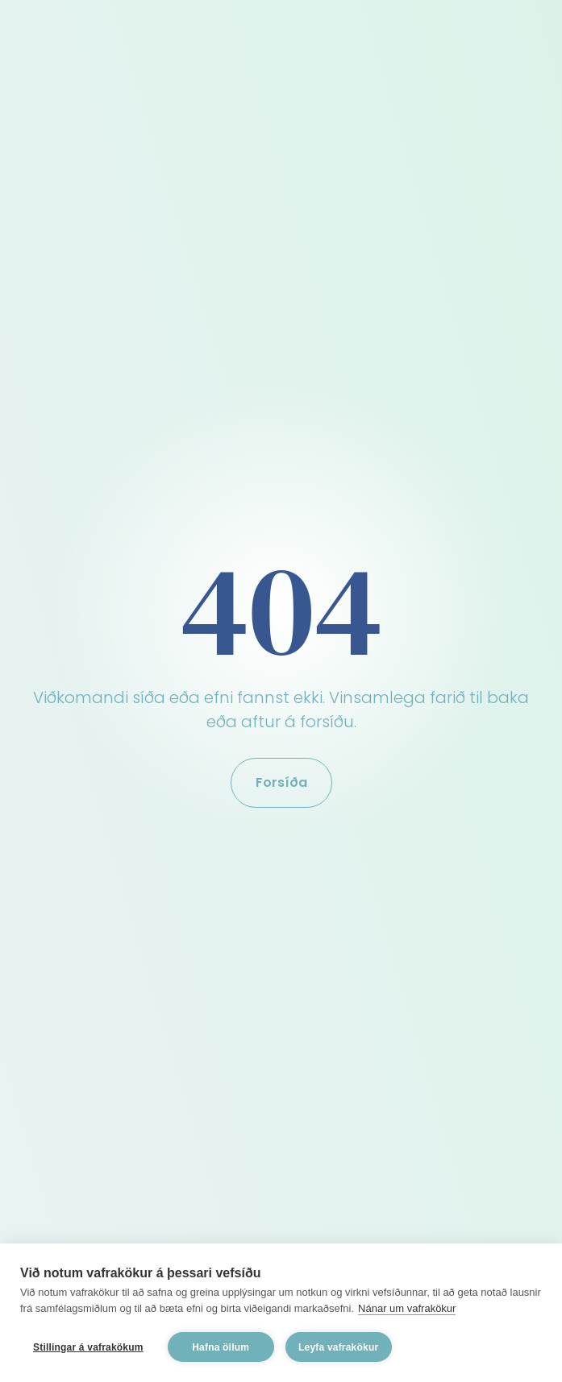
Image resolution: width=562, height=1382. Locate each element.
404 (281, 609)
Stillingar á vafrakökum (88, 1347)
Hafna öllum (220, 1347)
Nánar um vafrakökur (407, 1308)
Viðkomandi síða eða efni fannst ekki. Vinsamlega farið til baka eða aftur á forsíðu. (281, 709)
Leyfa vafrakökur (338, 1347)
